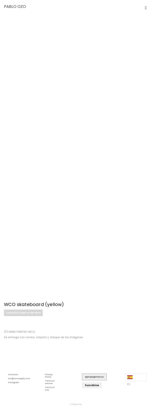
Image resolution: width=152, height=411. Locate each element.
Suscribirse (92, 385)
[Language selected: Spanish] (136, 377)
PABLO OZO (15, 6)
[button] (145, 7)
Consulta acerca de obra (23, 313)
